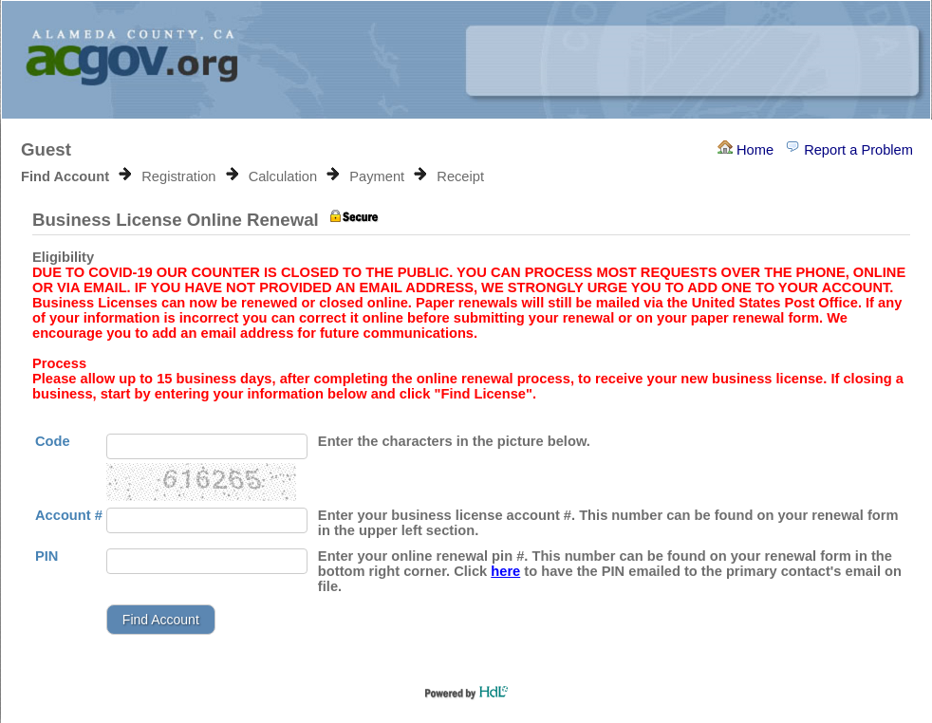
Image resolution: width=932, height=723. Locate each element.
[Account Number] (207, 520)
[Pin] (207, 561)
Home (746, 150)
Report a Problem (849, 150)
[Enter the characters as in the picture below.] (207, 446)
